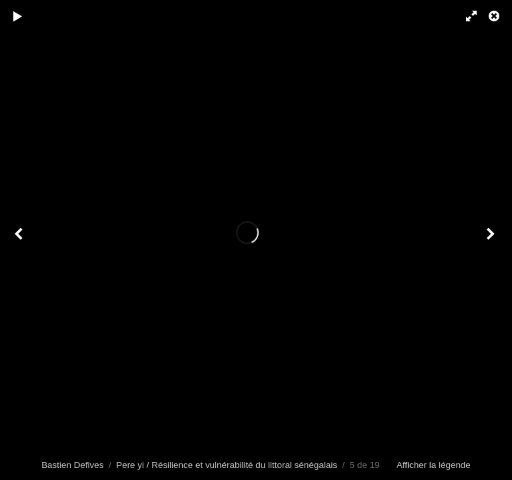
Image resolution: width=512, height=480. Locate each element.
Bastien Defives (72, 465)
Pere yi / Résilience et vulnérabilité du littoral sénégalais (226, 465)
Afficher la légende (434, 465)
